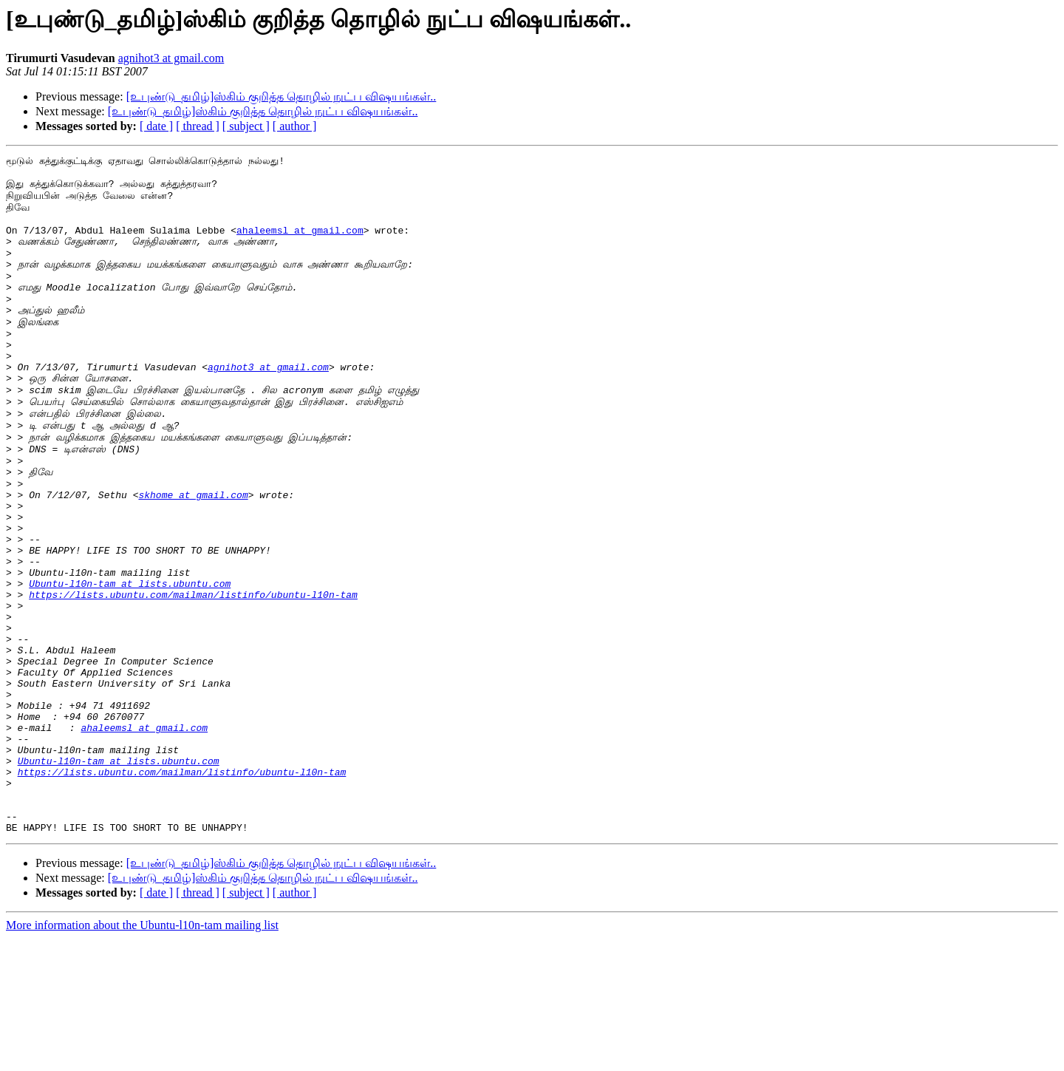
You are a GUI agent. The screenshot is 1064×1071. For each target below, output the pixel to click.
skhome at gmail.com (193, 561)
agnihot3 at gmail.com (171, 58)
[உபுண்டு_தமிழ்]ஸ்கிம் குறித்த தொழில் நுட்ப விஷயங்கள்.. (281, 96)
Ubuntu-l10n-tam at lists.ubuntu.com (130, 667)
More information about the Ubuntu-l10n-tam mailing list (142, 1058)
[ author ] (295, 126)
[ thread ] (197, 126)
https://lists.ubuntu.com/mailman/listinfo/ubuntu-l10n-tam (193, 680)
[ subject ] (246, 126)
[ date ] (156, 126)
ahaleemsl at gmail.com (300, 245)
